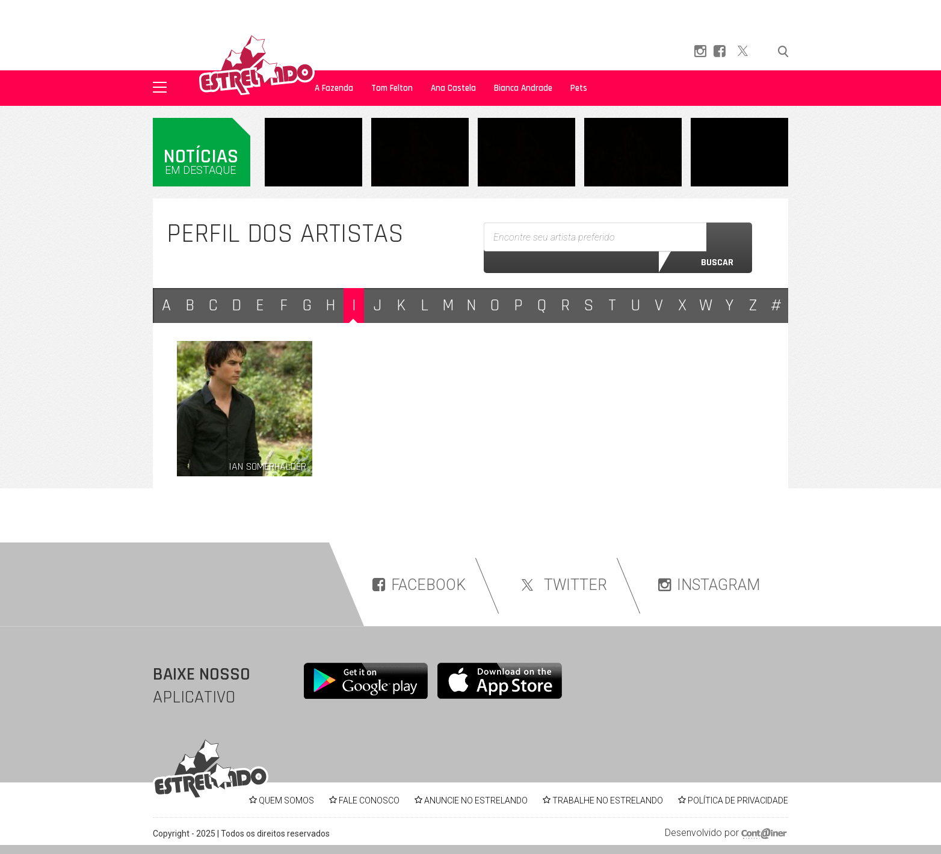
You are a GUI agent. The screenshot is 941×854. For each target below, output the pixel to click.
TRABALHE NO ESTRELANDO (607, 800)
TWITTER (562, 585)
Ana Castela (453, 88)
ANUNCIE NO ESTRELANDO (476, 800)
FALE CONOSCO (369, 800)
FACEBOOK (419, 585)
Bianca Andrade (523, 88)
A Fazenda (334, 88)
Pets (578, 88)
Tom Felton (392, 88)
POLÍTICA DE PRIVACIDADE (738, 800)
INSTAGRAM (709, 585)
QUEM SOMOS (286, 800)
